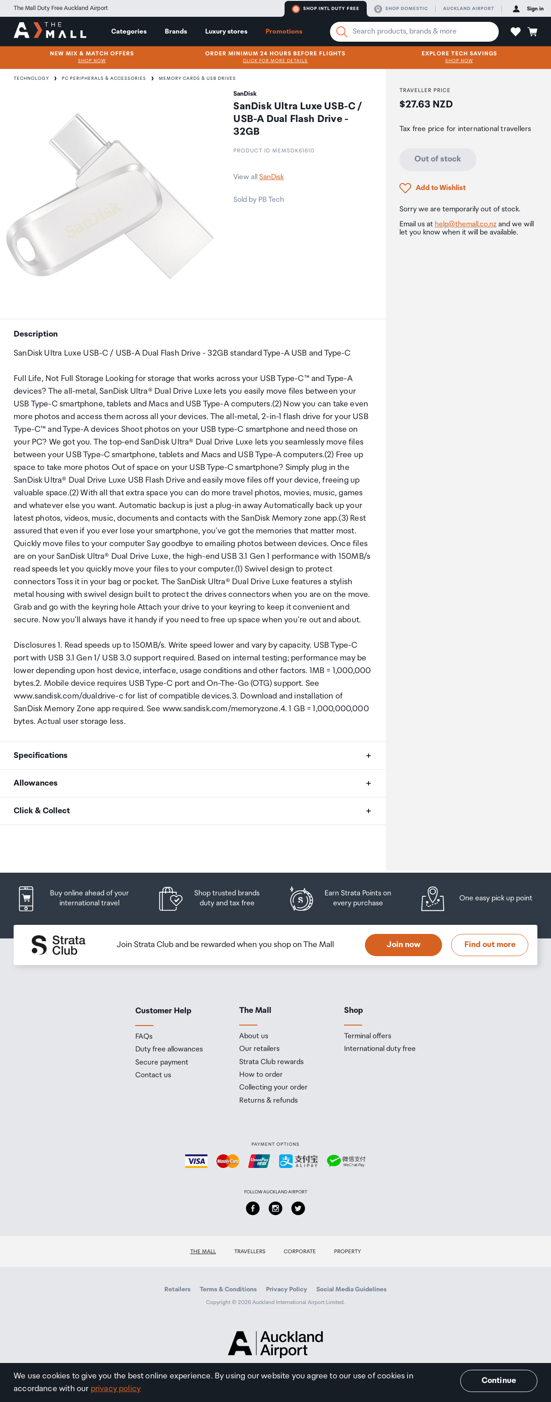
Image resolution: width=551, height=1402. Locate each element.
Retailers (177, 1289)
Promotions (284, 31)
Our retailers (259, 1049)
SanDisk (271, 177)
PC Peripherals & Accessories (104, 78)
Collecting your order (273, 1088)
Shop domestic (401, 9)
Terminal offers (367, 1036)
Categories (129, 31)
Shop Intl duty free (325, 9)
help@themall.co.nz (466, 224)
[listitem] (79, 899)
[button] (516, 32)
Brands (176, 31)
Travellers (250, 1252)
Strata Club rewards (271, 1062)
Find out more (490, 944)
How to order (261, 1075)
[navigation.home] (50, 31)
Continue (499, 1380)
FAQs (144, 1037)
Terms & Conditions (228, 1289)
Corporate (300, 1252)
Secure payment (161, 1063)
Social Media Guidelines (351, 1289)
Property (347, 1252)
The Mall (203, 1252)
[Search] (341, 31)
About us (253, 1036)
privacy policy (116, 1388)
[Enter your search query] (414, 32)
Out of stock (437, 159)
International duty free (380, 1049)
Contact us (153, 1075)
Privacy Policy (286, 1289)
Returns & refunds (268, 1101)
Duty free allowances (169, 1049)
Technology (31, 78)
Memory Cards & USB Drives (197, 78)
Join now (404, 944)
